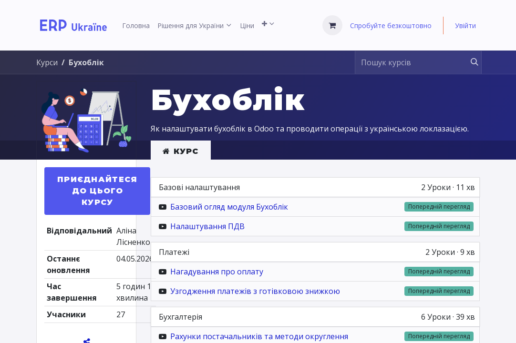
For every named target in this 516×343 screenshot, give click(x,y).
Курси (47, 62)
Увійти (465, 25)
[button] (97, 191)
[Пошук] (470, 62)
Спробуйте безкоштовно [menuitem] (391, 25)
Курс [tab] (181, 151)
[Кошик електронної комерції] (332, 25)
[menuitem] (136, 25)
